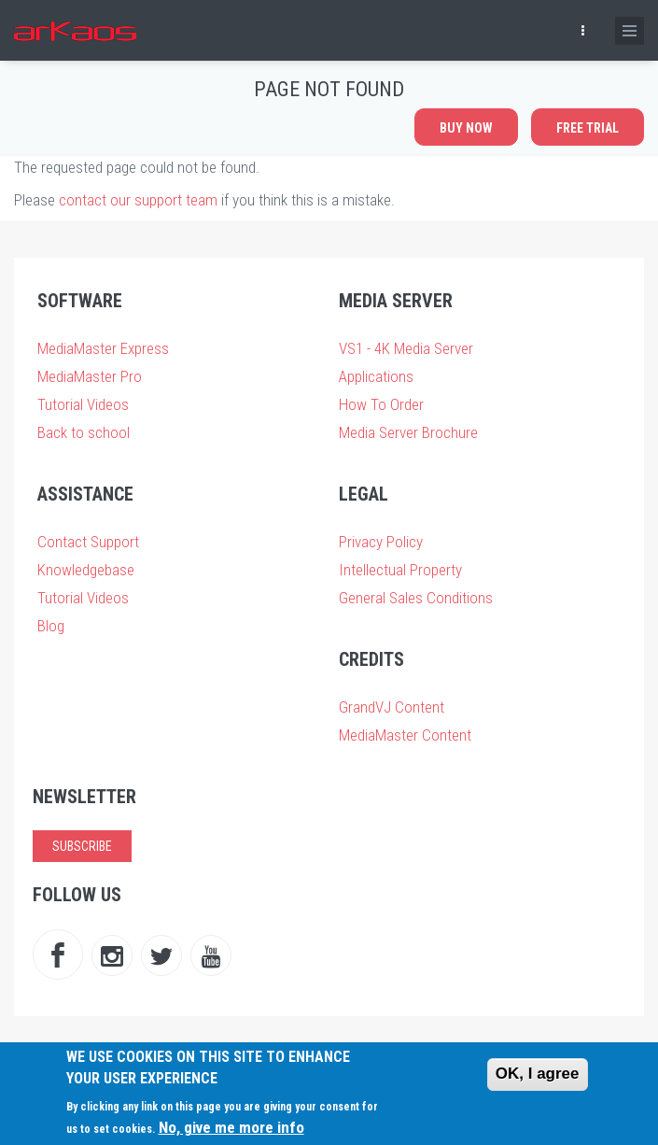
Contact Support (88, 541)
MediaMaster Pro (89, 376)
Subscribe (82, 846)
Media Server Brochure (408, 432)
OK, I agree (538, 1073)
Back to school (83, 432)
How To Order (381, 404)
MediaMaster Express (103, 348)
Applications (376, 376)
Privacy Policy (381, 541)
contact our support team (138, 200)
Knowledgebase (85, 569)
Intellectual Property (400, 569)
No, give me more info (231, 1127)
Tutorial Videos (83, 404)
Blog (50, 625)
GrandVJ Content (391, 707)
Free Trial (587, 127)
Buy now (466, 127)
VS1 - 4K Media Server (406, 348)
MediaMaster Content (405, 735)
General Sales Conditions (416, 597)
